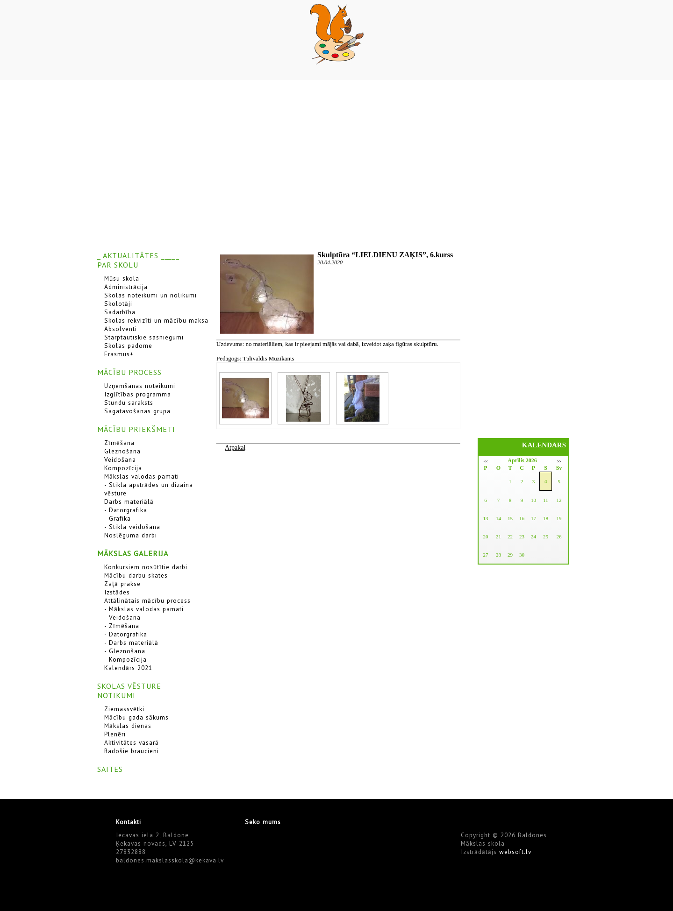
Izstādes (117, 592)
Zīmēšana (119, 442)
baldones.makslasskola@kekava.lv (170, 860)
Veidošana (120, 459)
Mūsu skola (121, 278)
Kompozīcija (123, 468)
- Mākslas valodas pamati (144, 609)
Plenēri (115, 734)
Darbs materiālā (129, 501)
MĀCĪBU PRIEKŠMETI (136, 429)
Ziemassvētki (124, 709)
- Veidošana (122, 617)
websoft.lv (515, 851)
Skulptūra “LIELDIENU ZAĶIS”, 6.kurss (385, 255)
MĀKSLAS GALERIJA (132, 553)
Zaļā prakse (122, 583)
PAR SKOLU (117, 264)
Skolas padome (128, 345)
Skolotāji (118, 303)
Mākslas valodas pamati (141, 476)
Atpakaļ (235, 447)
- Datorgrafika (125, 510)
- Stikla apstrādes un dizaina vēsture (148, 488)
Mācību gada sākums (136, 717)
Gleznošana (122, 451)
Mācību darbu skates (136, 575)
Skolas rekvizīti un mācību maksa (156, 320)
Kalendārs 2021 (128, 668)
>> (559, 461)
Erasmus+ (119, 354)
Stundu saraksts (128, 402)
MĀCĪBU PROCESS (129, 372)
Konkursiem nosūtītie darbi (145, 567)
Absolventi (120, 329)
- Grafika (117, 518)
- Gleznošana (124, 651)
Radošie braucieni (131, 751)
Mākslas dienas (127, 725)
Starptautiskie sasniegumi (144, 337)
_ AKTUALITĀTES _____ (138, 255)
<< (485, 461)
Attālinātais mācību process (147, 600)
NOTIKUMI (116, 695)
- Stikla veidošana (132, 527)
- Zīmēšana (121, 625)
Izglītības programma (137, 394)
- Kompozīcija (125, 659)
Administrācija (126, 286)
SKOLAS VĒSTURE (129, 686)
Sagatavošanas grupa (137, 411)
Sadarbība (120, 312)
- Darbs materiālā (131, 642)
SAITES (110, 769)
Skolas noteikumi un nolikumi (150, 295)
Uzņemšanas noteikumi (139, 385)
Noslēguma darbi (130, 535)
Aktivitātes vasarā (131, 742)
